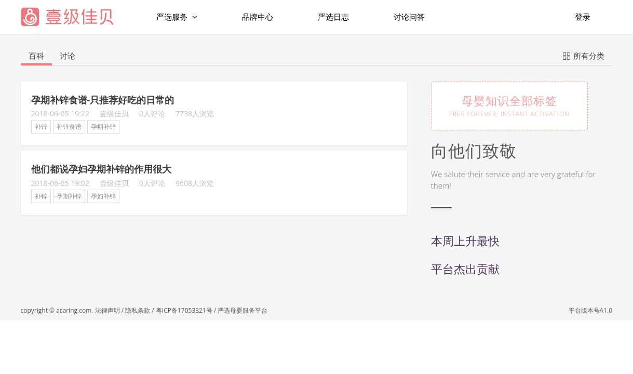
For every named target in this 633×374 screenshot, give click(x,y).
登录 (582, 16)
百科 (36, 55)
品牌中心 (257, 16)
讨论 (67, 55)
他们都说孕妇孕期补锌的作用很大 (101, 169)
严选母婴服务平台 (242, 310)
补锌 (41, 126)
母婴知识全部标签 (509, 105)
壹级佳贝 (114, 113)
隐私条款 (137, 310)
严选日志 (333, 16)
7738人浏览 (195, 113)
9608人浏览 (195, 183)
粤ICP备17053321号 (184, 310)
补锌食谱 (69, 126)
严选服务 (176, 17)
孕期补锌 (103, 126)
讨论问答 (409, 16)
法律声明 (107, 310)
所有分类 (584, 55)
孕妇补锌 (103, 196)
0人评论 (152, 113)
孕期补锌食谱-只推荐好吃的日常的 (102, 100)
